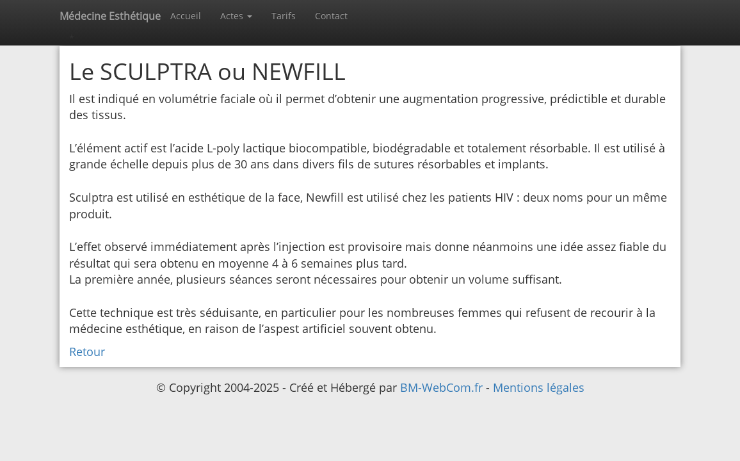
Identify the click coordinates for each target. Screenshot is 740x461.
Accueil (185, 16)
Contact (331, 16)
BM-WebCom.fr (443, 387)
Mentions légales (538, 387)
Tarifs (283, 16)
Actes (236, 16)
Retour (87, 351)
